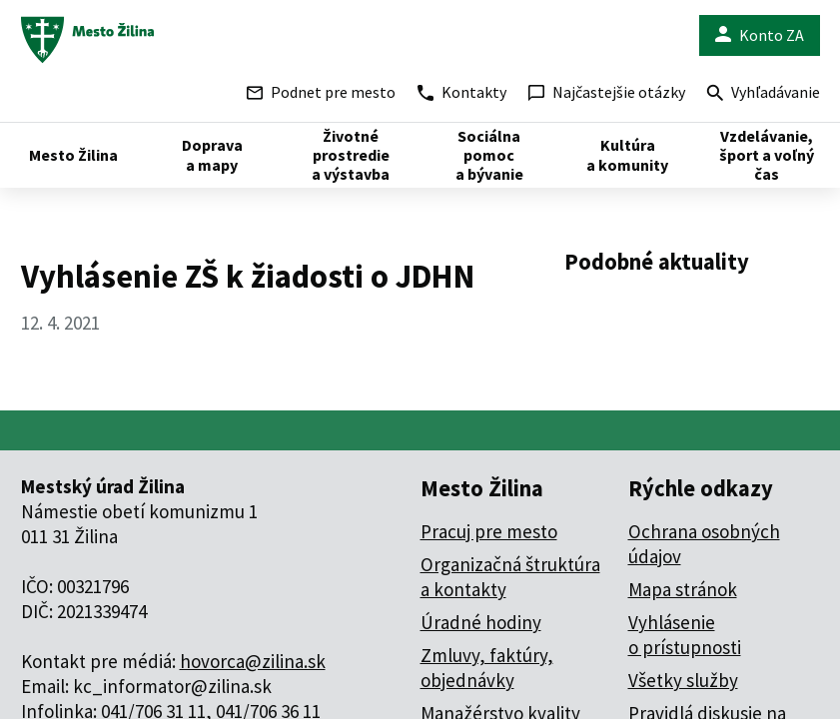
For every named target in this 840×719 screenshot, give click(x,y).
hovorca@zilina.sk (253, 661)
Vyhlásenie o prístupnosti (684, 634)
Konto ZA (759, 35)
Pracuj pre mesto (488, 531)
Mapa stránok (682, 589)
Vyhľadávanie (763, 94)
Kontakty (462, 92)
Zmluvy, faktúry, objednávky (486, 667)
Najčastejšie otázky (606, 92)
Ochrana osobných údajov (704, 543)
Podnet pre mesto (321, 92)
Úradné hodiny (480, 622)
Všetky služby (683, 680)
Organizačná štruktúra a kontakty (510, 576)
